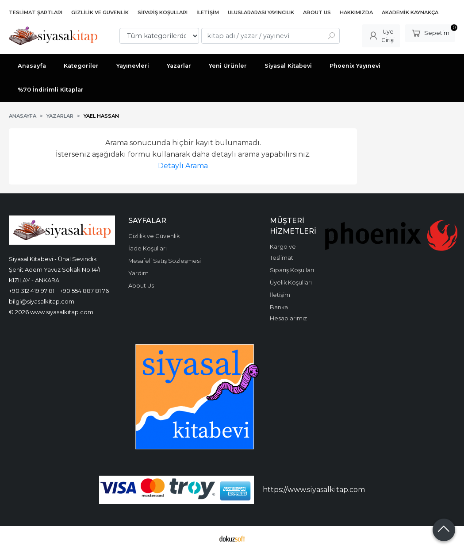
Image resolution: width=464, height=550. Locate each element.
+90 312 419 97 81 (31, 290)
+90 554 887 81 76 (84, 290)
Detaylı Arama (183, 166)
